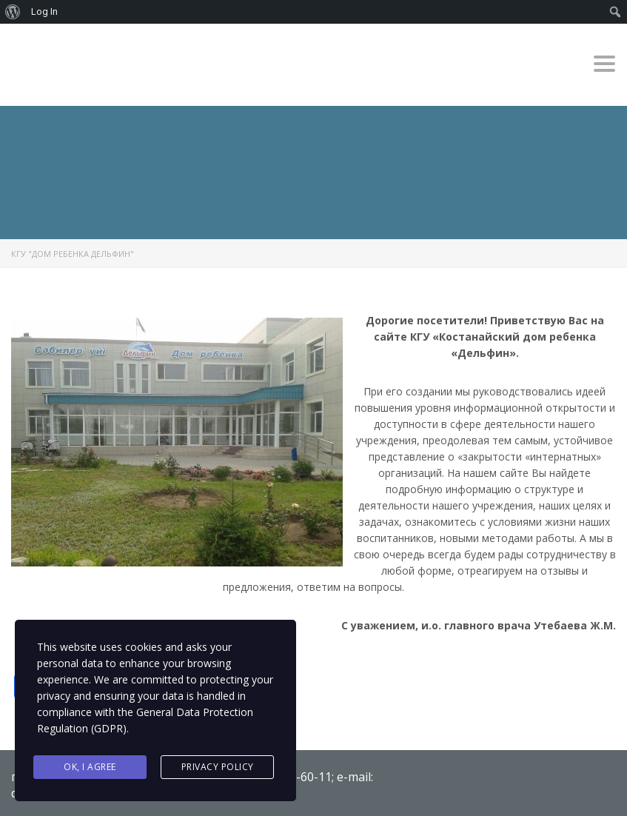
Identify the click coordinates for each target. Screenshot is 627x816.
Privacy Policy (217, 766)
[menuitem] (13, 12)
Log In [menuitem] (44, 11)
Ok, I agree (90, 766)
